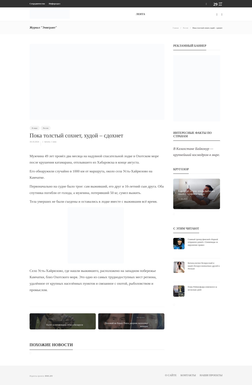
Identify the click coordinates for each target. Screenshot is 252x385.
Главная (176, 28)
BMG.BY (49, 376)
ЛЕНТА (140, 14)
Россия (185, 28)
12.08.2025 (183, 199)
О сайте (171, 375)
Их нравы (141, 317)
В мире (34, 128)
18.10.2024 (34, 141)
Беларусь (52, 319)
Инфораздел (54, 3)
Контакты (188, 375)
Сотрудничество (37, 3)
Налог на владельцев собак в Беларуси (64, 325)
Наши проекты (211, 375)
